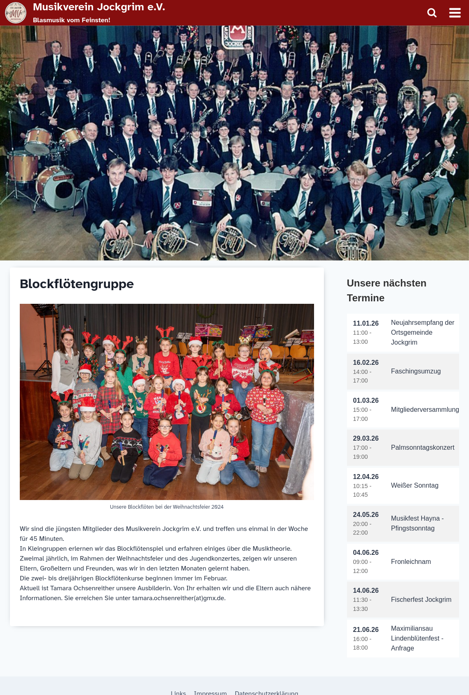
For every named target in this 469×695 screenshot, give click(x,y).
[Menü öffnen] (455, 12)
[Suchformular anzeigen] (432, 12)
